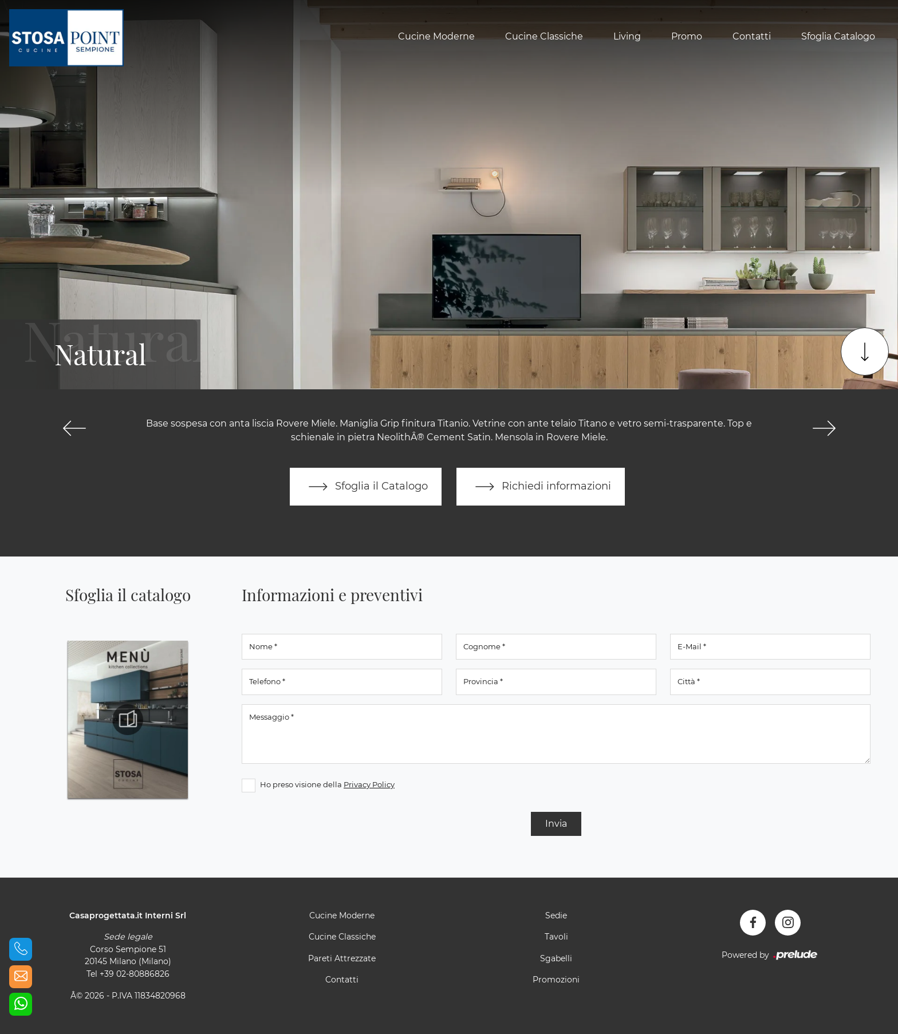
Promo (686, 36)
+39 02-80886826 (135, 974)
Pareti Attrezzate (342, 958)
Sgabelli (556, 958)
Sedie (556, 915)
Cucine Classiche (544, 36)
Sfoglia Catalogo (838, 36)
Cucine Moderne (436, 36)
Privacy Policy (369, 784)
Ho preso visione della (327, 784)
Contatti (751, 36)
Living (627, 36)
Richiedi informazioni (540, 486)
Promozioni (556, 979)
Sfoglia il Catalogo (366, 486)
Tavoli (556, 937)
